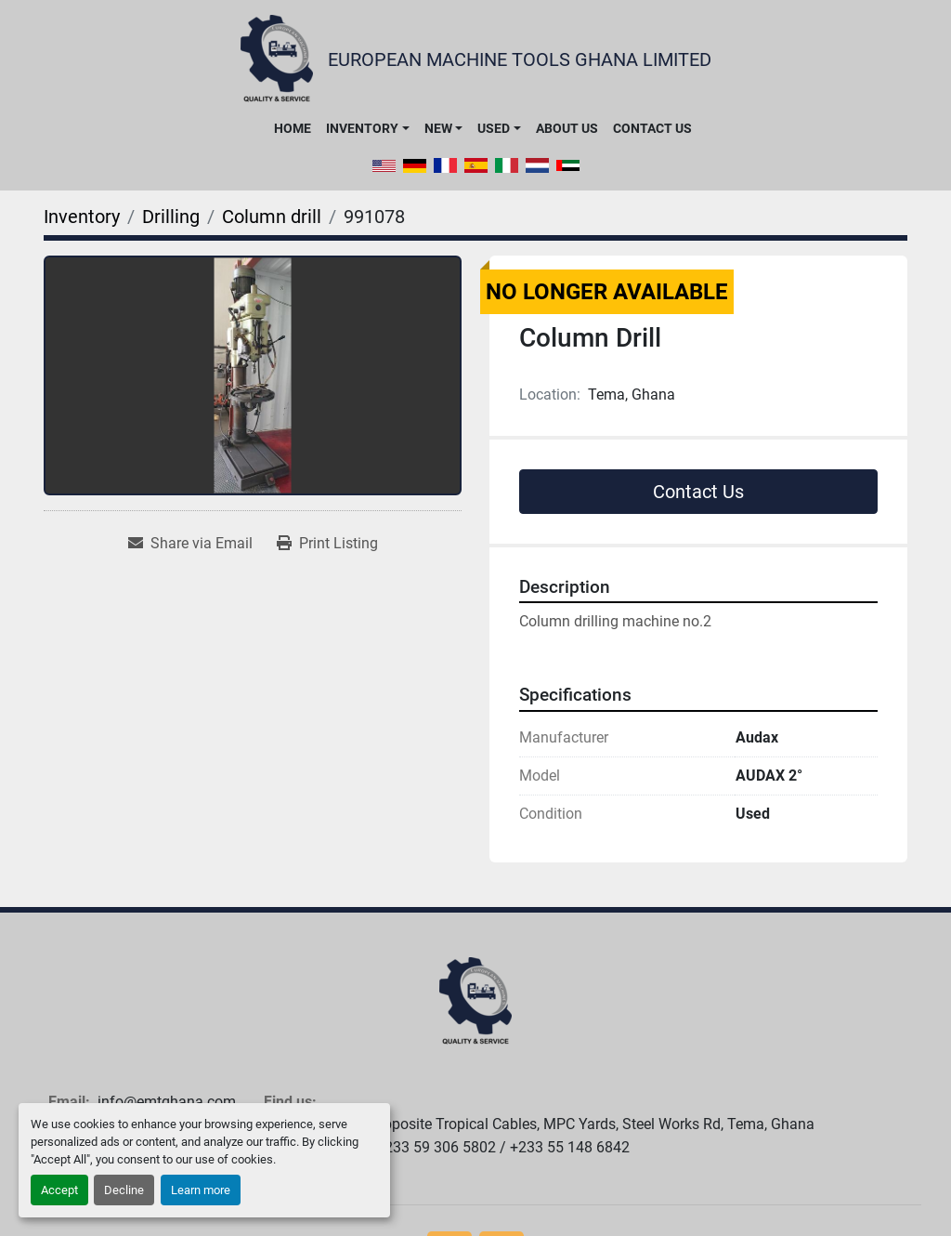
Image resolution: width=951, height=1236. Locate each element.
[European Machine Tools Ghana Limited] (475, 1001)
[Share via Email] (190, 543)
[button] (367, 128)
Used (493, 128)
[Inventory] (82, 216)
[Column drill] (271, 216)
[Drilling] (171, 216)
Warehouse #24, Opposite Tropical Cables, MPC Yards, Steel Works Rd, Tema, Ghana (539, 1124)
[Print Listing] (327, 543)
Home (292, 128)
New (438, 128)
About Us (567, 128)
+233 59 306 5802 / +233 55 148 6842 (503, 1147)
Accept (59, 1190)
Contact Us (652, 128)
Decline (124, 1190)
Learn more (200, 1190)
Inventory (362, 128)
